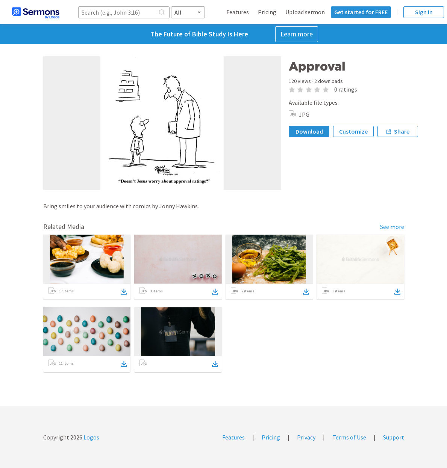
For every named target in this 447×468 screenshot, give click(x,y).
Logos (90, 437)
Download (309, 131)
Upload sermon (305, 12)
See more (392, 226)
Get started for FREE (361, 12)
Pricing (267, 12)
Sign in (424, 12)
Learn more (296, 34)
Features (237, 12)
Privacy (306, 437)
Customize (353, 131)
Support (393, 437)
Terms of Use (349, 437)
